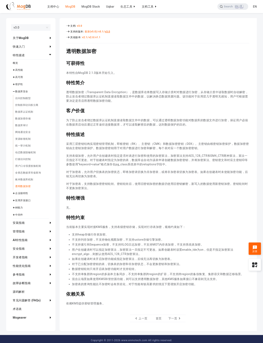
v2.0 (91, 37)
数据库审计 (21, 125)
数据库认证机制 (24, 111)
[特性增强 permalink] (63, 197)
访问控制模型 (23, 98)
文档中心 (53, 6)
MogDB (70, 6)
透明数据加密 (23, 186)
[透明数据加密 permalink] (63, 50)
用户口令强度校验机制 (28, 166)
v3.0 (79, 25)
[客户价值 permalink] (63, 110)
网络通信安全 (23, 132)
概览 (15, 63)
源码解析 (19, 291)
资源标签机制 (23, 138)
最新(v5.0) (91, 31)
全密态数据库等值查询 (28, 172)
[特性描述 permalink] (63, 134)
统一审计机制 (23, 145)
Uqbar (110, 6)
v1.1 (97, 37)
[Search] (232, 6)
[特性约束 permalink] (63, 217)
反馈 (254, 249)
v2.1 (84, 37)
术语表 (17, 309)
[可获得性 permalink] (63, 63)
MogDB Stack (90, 6)
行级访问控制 (23, 159)
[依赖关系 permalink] (63, 293)
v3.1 (101, 31)
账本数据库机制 (24, 179)
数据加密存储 (23, 118)
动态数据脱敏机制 (25, 152)
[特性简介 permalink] (63, 82)
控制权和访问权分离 (26, 105)
